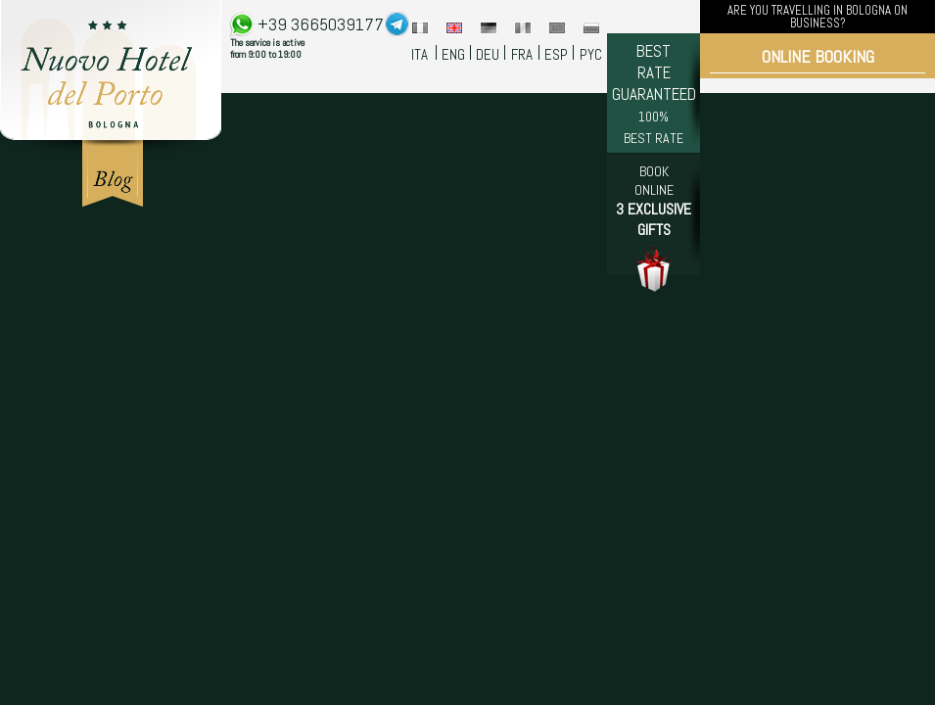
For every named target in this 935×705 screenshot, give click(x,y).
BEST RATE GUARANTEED (654, 93)
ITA (419, 54)
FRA (522, 54)
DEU (487, 54)
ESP (556, 54)
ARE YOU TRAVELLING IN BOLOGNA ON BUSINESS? (817, 16)
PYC (591, 54)
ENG (453, 54)
